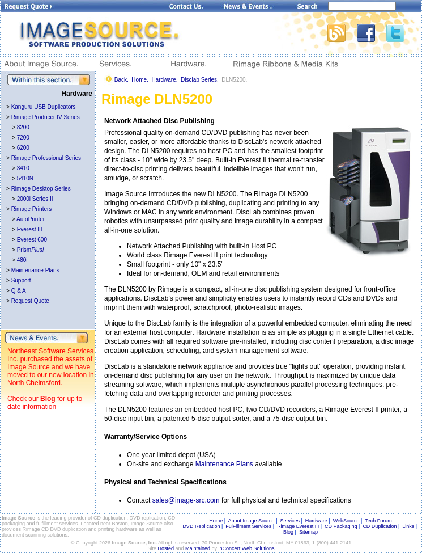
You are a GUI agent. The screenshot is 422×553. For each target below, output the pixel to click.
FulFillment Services (248, 526)
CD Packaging (341, 526)
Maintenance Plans (35, 270)
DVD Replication (201, 526)
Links (408, 526)
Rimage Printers (31, 209)
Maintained (197, 548)
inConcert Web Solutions (247, 548)
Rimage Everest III (298, 526)
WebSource (346, 521)
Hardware (316, 521)
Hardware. (164, 80)
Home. (139, 80)
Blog (48, 399)
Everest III (29, 229)
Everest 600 (32, 240)
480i (22, 260)
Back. (121, 80)
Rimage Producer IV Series (45, 117)
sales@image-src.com (186, 500)
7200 (23, 137)
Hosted (166, 548)
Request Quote (30, 301)
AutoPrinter (30, 219)
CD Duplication (380, 526)
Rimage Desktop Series (41, 188)
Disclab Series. (200, 80)
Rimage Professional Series (46, 158)
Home (216, 521)
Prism (30, 250)
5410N (25, 178)
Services (290, 521)
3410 (23, 168)
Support (21, 280)
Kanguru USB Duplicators (43, 107)
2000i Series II (35, 199)
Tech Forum (378, 521)
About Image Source (251, 521)
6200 (23, 148)
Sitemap (308, 532)
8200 (23, 127)
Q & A (18, 291)
